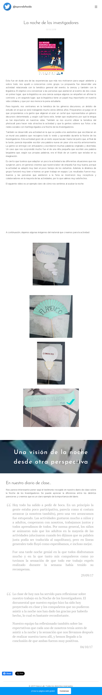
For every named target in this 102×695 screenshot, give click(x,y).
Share (7, 673)
